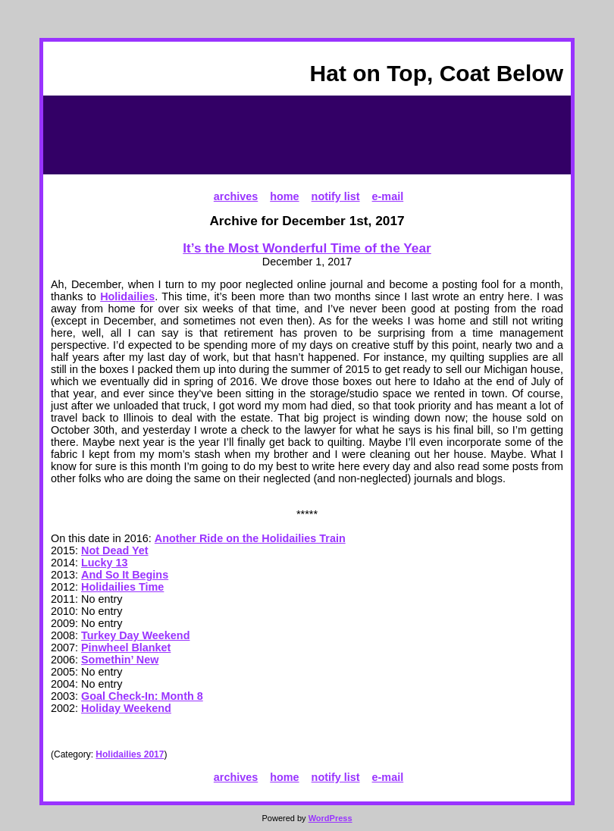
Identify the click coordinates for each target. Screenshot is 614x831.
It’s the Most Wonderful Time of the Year (307, 248)
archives (236, 196)
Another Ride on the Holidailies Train (250, 538)
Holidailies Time (122, 587)
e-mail (388, 196)
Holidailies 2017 (130, 754)
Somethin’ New (119, 660)
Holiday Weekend (126, 708)
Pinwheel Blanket (126, 647)
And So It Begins (124, 575)
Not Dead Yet (115, 550)
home (284, 196)
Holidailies (127, 296)
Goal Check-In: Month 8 (142, 696)
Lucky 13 (104, 563)
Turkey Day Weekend (135, 635)
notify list (336, 196)
